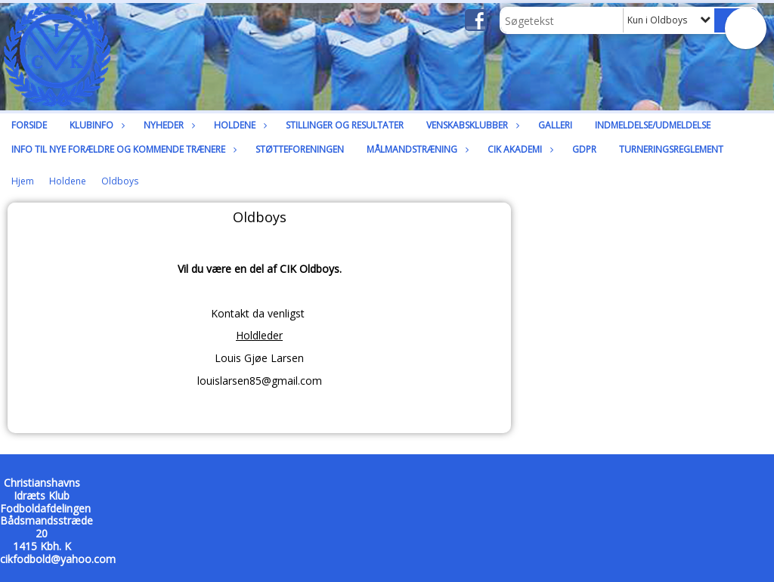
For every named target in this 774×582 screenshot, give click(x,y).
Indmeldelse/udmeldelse (653, 125)
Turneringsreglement (671, 149)
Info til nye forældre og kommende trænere (122, 149)
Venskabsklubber (470, 125)
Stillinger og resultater (345, 125)
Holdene (238, 125)
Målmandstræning (416, 149)
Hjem (22, 181)
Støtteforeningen (299, 149)
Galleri (555, 125)
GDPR (584, 149)
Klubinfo (95, 125)
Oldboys (119, 181)
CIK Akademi (519, 149)
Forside (29, 125)
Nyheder (167, 125)
